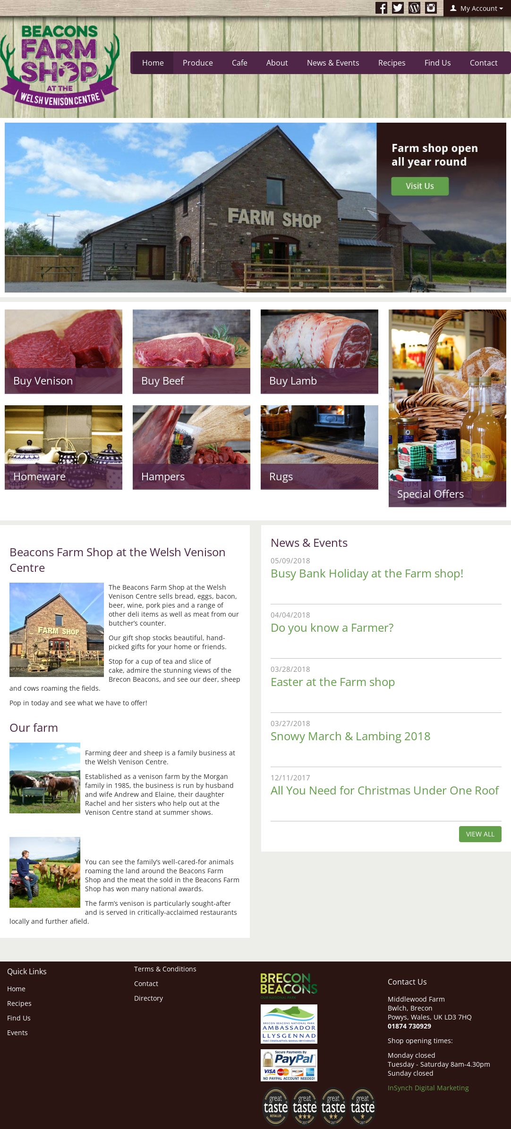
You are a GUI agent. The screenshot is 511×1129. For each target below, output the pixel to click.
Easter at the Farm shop (333, 681)
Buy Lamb (293, 380)
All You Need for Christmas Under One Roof (385, 790)
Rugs (281, 476)
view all (480, 833)
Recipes (392, 63)
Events (17, 1032)
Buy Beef (162, 380)
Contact (484, 63)
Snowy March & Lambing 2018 (351, 736)
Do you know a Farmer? (332, 627)
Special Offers (430, 493)
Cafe (239, 63)
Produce (198, 63)
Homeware (39, 476)
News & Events (333, 63)
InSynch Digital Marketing (428, 1087)
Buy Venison (43, 380)
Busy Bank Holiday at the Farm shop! (367, 573)
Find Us (438, 63)
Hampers (163, 476)
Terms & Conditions (165, 968)
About (277, 63)
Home (153, 63)
